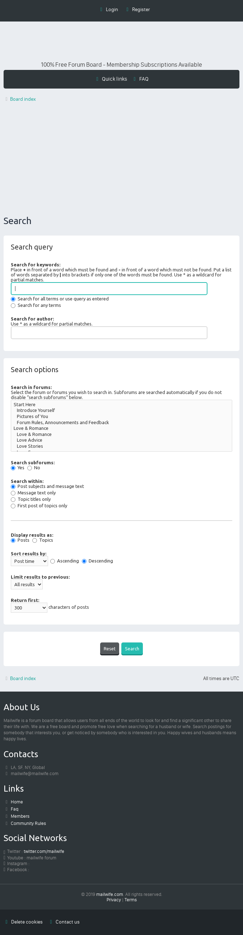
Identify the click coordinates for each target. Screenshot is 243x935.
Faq (14, 809)
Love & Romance (121, 429)
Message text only (33, 492)
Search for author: (32, 318)
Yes (17, 467)
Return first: (25, 600)
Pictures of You (121, 417)
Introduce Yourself (121, 411)
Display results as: (32, 534)
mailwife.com (109, 894)
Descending (97, 560)
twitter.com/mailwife (44, 851)
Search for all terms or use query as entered (60, 298)
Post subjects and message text (47, 486)
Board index (20, 678)
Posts (20, 539)
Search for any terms (36, 305)
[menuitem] (140, 78)
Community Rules (28, 823)
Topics (42, 539)
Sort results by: (28, 553)
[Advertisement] (121, 160)
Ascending (64, 560)
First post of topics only (39, 505)
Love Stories (121, 446)
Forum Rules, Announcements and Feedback (121, 423)
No (33, 467)
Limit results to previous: (40, 576)
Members (20, 816)
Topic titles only (31, 499)
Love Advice (121, 440)
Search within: (27, 481)
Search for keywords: (35, 264)
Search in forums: (31, 387)
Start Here (121, 405)
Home (17, 802)
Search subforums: (33, 462)
